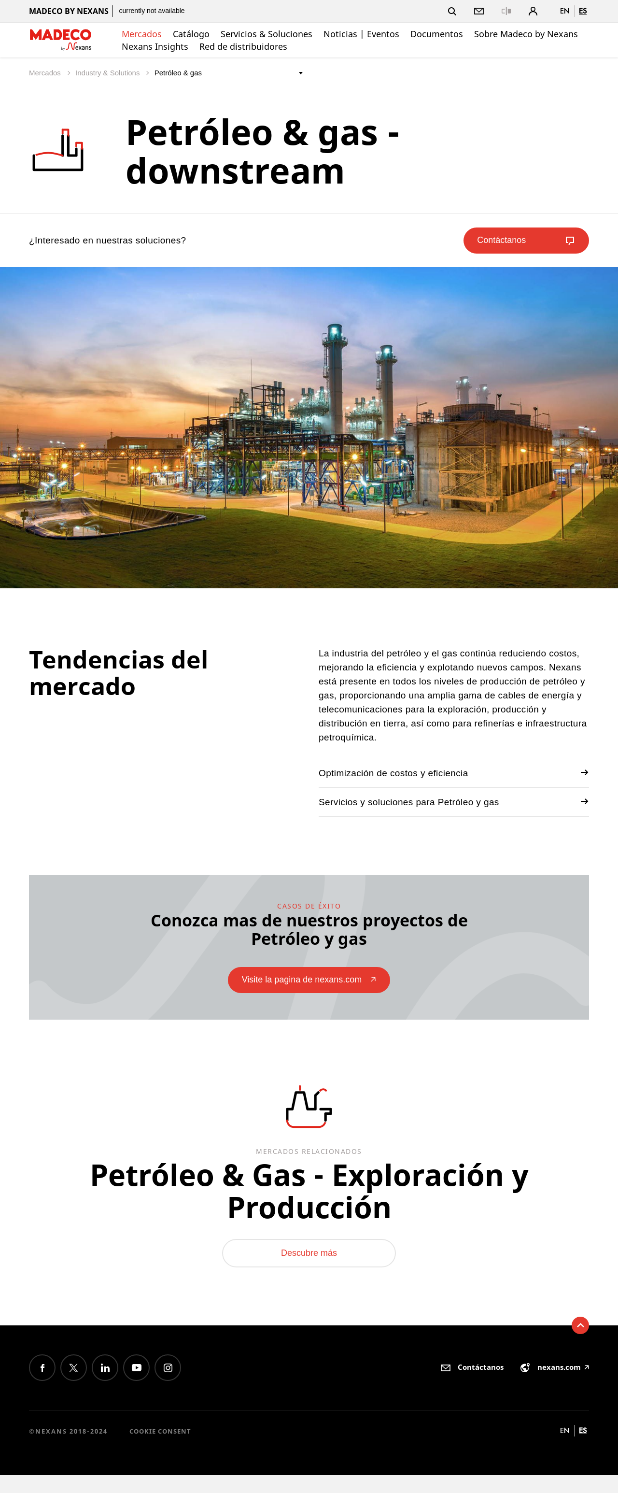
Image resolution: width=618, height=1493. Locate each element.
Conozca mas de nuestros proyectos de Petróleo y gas (309, 928)
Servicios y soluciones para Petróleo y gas (454, 801)
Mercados (142, 33)
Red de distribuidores (243, 46)
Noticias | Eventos (361, 33)
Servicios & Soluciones (266, 33)
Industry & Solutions (108, 73)
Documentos (436, 33)
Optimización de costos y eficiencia (454, 773)
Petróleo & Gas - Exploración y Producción (309, 1197)
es (583, 10)
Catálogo (191, 33)
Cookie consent (160, 1448)
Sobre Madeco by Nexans (526, 33)
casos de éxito (309, 905)
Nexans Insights (155, 46)
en (565, 10)
